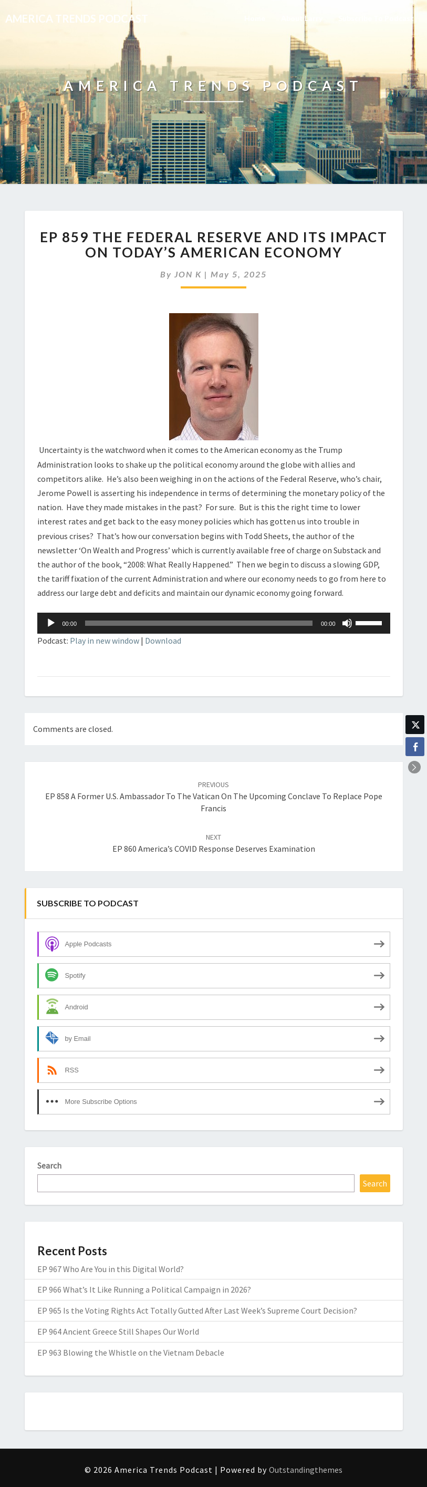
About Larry (301, 18)
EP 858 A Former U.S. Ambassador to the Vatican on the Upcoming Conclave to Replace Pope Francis (213, 796)
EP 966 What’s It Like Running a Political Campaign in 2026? (144, 1289)
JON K (188, 274)
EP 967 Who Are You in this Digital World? (110, 1269)
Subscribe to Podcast (376, 18)
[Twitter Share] (414, 724)
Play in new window (104, 640)
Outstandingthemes (305, 1469)
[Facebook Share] (414, 746)
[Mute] (347, 623)
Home (254, 18)
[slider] (199, 623)
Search (49, 1165)
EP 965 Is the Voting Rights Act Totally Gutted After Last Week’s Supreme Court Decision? (197, 1310)
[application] (213, 623)
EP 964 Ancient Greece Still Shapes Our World (118, 1331)
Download (163, 640)
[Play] (51, 623)
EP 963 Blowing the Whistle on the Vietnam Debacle (130, 1352)
